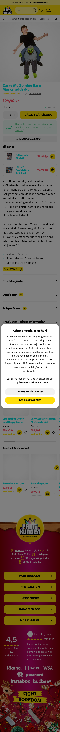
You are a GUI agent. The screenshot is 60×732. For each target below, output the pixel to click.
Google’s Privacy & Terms (34, 382)
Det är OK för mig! (30, 400)
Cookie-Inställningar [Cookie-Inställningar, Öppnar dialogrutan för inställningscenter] (30, 391)
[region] (29, 366)
